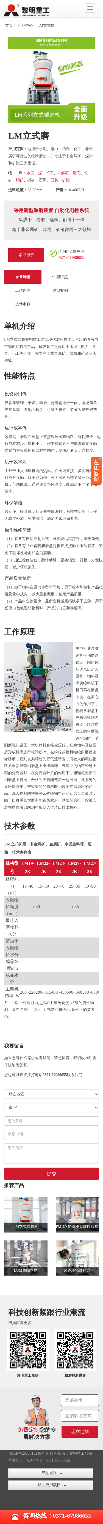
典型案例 (60, 290)
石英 (54, 180)
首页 (9, 26)
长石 (50, 173)
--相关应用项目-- (50, 1485)
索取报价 (26, 255)
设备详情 (22, 277)
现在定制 (80, 1431)
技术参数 (22, 304)
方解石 (63, 173)
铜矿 (20, 180)
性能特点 (60, 277)
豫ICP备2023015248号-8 (28, 1453)
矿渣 (66, 180)
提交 (52, 1174)
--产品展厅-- (50, 1473)
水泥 (30, 173)
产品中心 (25, 26)
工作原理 (22, 290)
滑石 (76, 173)
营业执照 (16, 1461)
